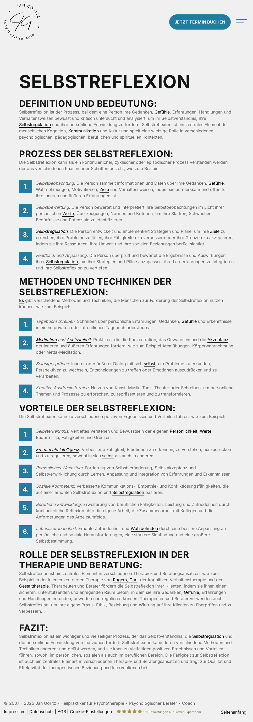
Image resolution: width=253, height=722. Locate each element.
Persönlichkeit (183, 431)
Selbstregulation (35, 124)
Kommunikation (83, 130)
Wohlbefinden (144, 528)
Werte (68, 213)
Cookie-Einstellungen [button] (91, 711)
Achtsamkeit (79, 339)
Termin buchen (200, 22)
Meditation (46, 339)
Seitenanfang (233, 712)
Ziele (104, 189)
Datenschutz (41, 711)
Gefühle (162, 112)
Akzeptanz (217, 339)
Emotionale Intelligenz (57, 449)
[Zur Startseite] (31, 22)
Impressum (14, 711)
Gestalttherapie (34, 586)
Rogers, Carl (125, 579)
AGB (62, 711)
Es (21, 300)
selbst (149, 363)
